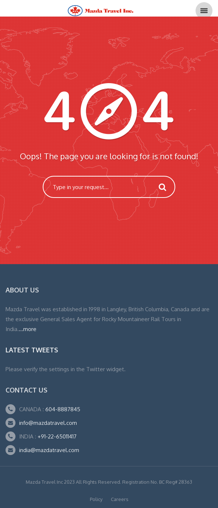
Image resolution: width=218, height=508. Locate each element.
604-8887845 (62, 409)
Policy (96, 499)
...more (27, 329)
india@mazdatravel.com (49, 450)
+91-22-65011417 (57, 436)
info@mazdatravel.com (48, 422)
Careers (120, 499)
